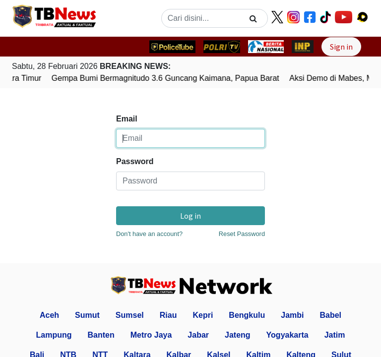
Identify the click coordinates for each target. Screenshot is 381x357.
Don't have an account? (149, 234)
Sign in (341, 47)
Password (135, 161)
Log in (190, 216)
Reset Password (242, 234)
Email (126, 119)
